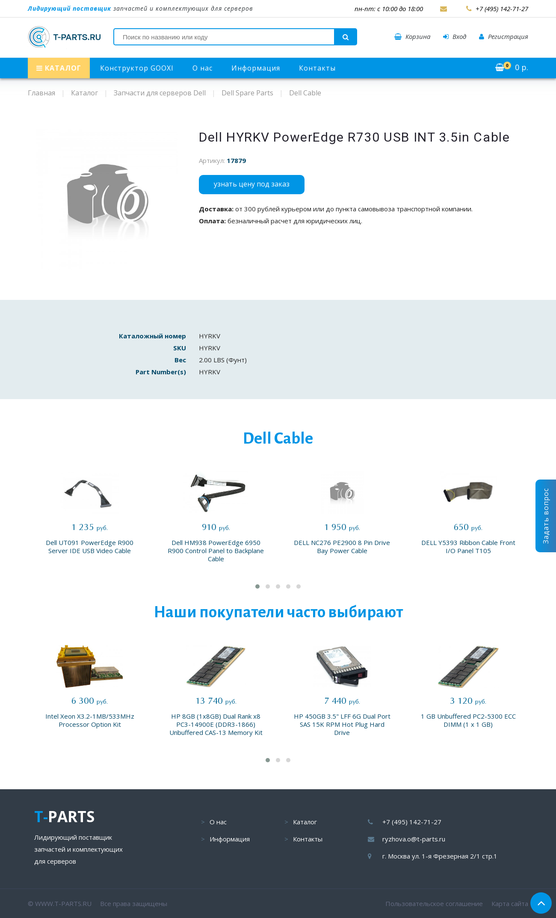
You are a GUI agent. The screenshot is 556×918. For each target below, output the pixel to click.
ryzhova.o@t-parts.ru (413, 839)
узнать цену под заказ (252, 184)
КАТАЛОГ (58, 68)
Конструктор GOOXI (137, 68)
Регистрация (503, 36)
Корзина (412, 36)
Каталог (305, 821)
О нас (202, 68)
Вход (454, 36)
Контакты (317, 68)
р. (511, 67)
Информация (255, 68)
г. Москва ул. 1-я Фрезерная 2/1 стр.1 (439, 856)
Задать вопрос (545, 516)
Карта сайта (509, 903)
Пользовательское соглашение (434, 903)
